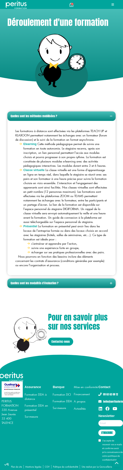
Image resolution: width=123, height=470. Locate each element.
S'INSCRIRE (107, 433)
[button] (61, 116)
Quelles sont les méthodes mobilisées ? (34, 116)
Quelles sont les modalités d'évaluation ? (34, 283)
